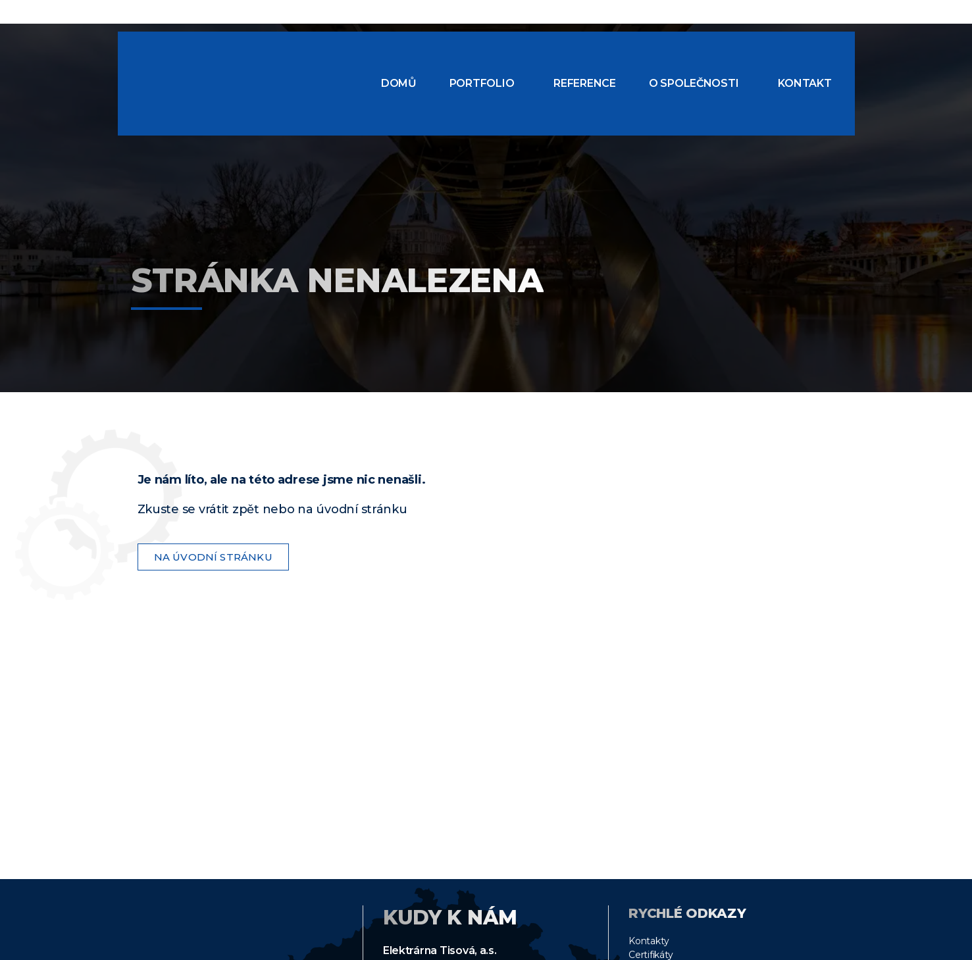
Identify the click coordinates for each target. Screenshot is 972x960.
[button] (485, 83)
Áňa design (821, 948)
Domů (399, 83)
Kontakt (804, 83)
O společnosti (694, 83)
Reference (584, 83)
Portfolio (482, 83)
